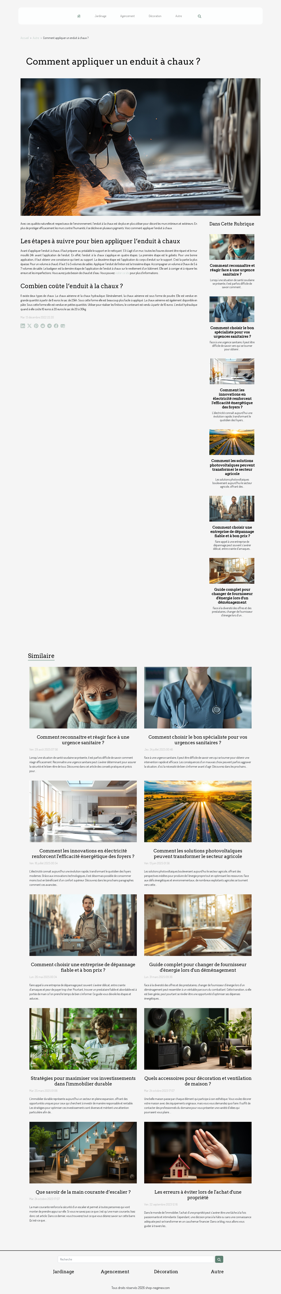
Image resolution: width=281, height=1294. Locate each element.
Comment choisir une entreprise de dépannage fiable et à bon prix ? (232, 531)
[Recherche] (136, 1259)
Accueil (25, 38)
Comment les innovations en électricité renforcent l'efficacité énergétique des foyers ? (232, 398)
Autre (178, 16)
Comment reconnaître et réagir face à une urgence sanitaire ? (232, 269)
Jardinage (100, 16)
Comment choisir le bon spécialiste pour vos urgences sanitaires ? (232, 332)
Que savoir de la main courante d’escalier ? (83, 1192)
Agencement (127, 16)
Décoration (155, 16)
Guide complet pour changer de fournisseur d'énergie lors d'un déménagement (232, 596)
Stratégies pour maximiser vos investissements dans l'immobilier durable (83, 1081)
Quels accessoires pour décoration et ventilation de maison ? (198, 1081)
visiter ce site (122, 273)
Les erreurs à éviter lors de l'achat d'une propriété (198, 1194)
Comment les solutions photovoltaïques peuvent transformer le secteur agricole (232, 467)
